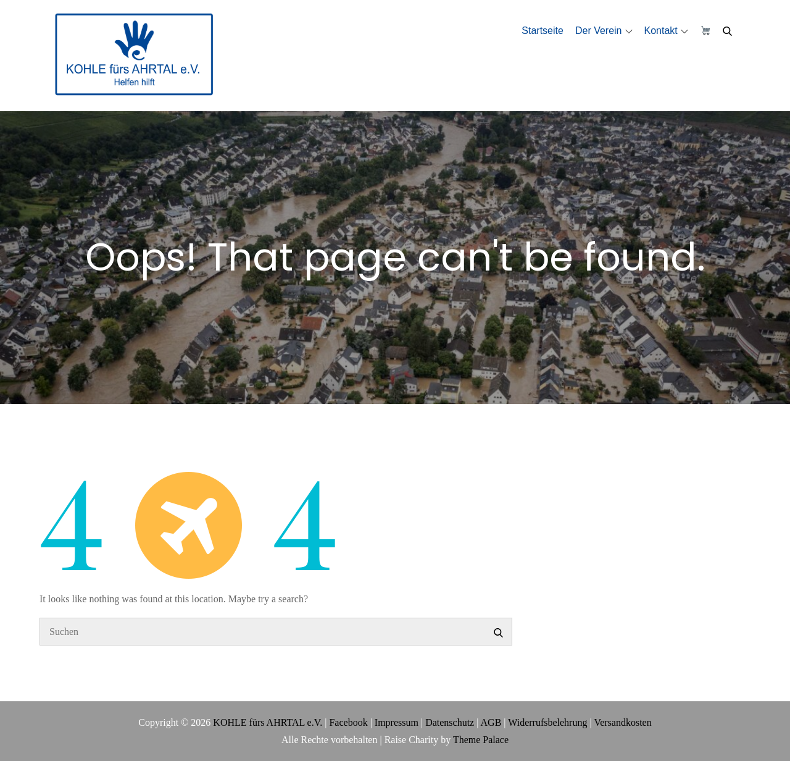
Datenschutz (449, 722)
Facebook (348, 722)
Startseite (542, 30)
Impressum (396, 722)
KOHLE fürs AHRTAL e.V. (267, 722)
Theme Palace (481, 739)
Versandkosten (622, 722)
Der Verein (604, 30)
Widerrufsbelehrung (547, 722)
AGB (491, 722)
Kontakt (666, 30)
